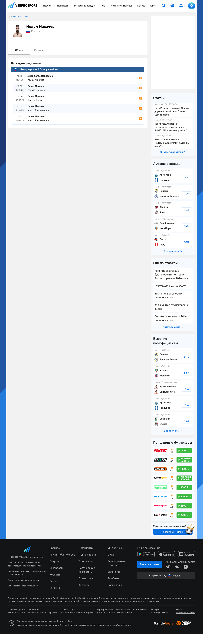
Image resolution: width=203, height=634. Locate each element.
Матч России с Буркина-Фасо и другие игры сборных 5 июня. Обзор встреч (173, 110)
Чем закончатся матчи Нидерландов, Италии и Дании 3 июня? (173, 141)
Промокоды (115, 585)
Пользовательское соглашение (23, 586)
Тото (102, 5)
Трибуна (54, 587)
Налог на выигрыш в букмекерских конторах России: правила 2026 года (171, 274)
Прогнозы (62, 5)
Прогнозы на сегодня (83, 5)
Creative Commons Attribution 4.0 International (75, 598)
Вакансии (114, 571)
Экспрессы (56, 567)
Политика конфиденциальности (23, 580)
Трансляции (86, 561)
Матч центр (86, 548)
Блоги (53, 581)
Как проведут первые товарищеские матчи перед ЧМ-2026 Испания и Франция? (173, 125)
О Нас (111, 554)
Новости (47, 5)
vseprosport (22, 5)
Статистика (86, 578)
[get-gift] (172, 6)
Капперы (84, 585)
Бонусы (141, 5)
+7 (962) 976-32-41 (160, 612)
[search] (163, 6)
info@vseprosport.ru (185, 612)
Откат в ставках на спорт (170, 286)
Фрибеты (113, 578)
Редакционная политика (117, 563)
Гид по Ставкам (88, 554)
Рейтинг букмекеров (121, 5)
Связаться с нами (149, 564)
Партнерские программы (87, 569)
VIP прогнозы (116, 548)
